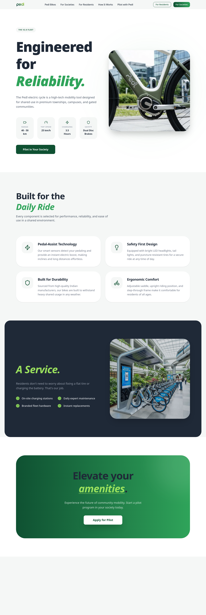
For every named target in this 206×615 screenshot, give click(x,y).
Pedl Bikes (50, 4)
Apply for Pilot (103, 520)
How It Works (105, 4)
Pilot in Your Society (35, 149)
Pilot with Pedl (125, 4)
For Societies (67, 4)
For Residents (86, 4)
